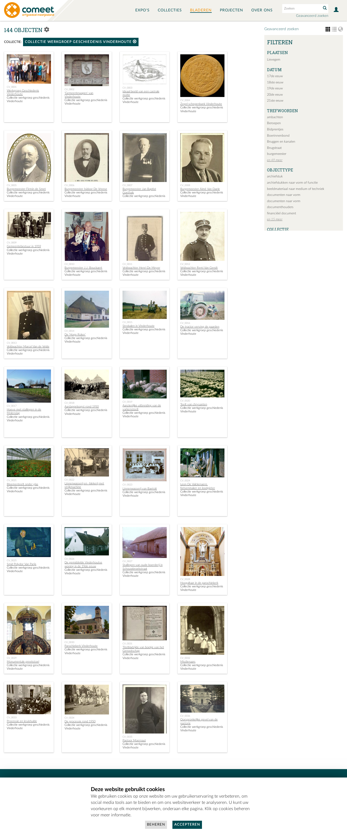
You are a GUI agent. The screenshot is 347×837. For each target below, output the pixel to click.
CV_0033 (12, 717)
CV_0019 (127, 401)
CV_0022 (69, 479)
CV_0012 (185, 264)
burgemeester (276, 153)
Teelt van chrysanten (193, 404)
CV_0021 (12, 480)
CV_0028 (185, 579)
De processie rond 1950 (80, 721)
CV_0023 (127, 484)
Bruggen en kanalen (281, 141)
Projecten (231, 10)
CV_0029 (12, 658)
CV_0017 (12, 406)
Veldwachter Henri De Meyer (141, 267)
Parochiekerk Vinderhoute (81, 645)
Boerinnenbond (278, 135)
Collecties (170, 10)
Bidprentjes (275, 129)
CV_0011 (127, 264)
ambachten (275, 117)
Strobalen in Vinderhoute (139, 325)
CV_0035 (127, 736)
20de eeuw (275, 94)
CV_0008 (185, 185)
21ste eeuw (275, 100)
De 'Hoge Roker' (75, 334)
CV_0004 (185, 100)
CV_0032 (185, 658)
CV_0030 (69, 642)
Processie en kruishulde (22, 721)
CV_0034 (69, 717)
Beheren (156, 824)
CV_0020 (185, 400)
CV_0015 (127, 322)
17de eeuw (275, 76)
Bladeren (201, 10)
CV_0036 (185, 715)
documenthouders (280, 207)
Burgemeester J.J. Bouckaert (83, 267)
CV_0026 (69, 558)
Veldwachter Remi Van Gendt (199, 267)
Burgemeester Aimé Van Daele (200, 188)
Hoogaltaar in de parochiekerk (199, 582)
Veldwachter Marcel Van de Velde (28, 346)
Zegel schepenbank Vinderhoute (201, 103)
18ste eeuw (275, 82)
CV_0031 (127, 643)
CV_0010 (69, 264)
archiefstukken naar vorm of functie (292, 182)
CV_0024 (185, 480)
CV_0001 (12, 87)
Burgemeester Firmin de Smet (26, 188)
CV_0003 (127, 87)
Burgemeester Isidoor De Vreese (86, 188)
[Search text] (301, 8)
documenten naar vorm (283, 194)
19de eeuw (275, 88)
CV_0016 (185, 323)
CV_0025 (12, 560)
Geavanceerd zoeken (312, 16)
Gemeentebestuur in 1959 (24, 246)
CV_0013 (12, 342)
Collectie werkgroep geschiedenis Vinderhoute (81, 42)
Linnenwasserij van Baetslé (140, 488)
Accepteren (187, 824)
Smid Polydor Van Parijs (21, 564)
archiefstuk (275, 176)
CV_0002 (69, 89)
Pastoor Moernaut (134, 740)
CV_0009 (12, 242)
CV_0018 (69, 403)
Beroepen (274, 123)
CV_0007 (127, 185)
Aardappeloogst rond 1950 (82, 406)
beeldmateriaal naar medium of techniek (295, 188)
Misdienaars (187, 661)
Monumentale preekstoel (23, 661)
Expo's (142, 10)
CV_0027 (127, 561)
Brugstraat (274, 147)
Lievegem (273, 59)
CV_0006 (69, 185)
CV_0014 (69, 331)
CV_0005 (12, 185)
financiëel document (281, 213)
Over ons (262, 10)
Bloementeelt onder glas (22, 484)
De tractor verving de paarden (199, 326)
